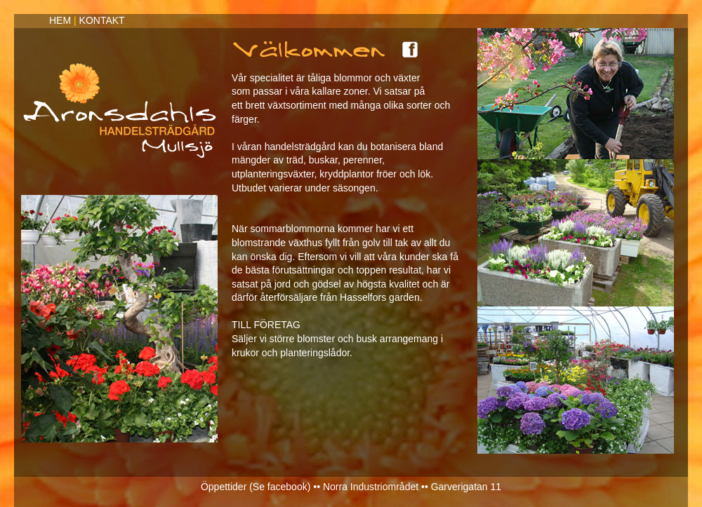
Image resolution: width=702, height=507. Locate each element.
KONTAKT (102, 20)
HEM (60, 20)
